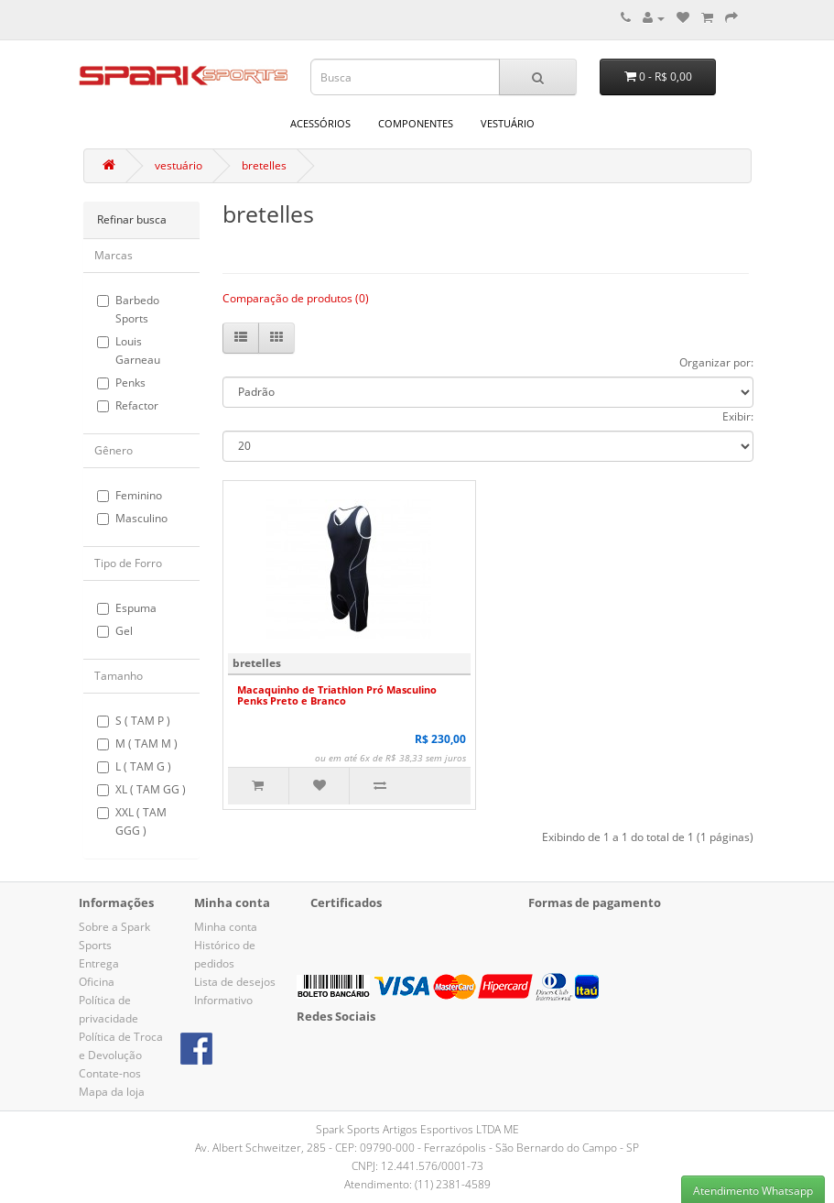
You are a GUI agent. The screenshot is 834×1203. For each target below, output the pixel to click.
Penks (121, 382)
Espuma (127, 608)
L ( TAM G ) (134, 766)
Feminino (129, 495)
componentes (415, 123)
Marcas (113, 255)
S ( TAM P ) (133, 720)
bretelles (264, 165)
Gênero (113, 450)
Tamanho (118, 676)
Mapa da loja (112, 1091)
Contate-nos (110, 1073)
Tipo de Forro (128, 563)
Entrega (99, 963)
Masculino (132, 518)
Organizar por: (716, 362)
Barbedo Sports (128, 309)
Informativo (223, 1000)
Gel (115, 631)
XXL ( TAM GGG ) (132, 821)
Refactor (127, 405)
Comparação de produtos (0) (295, 298)
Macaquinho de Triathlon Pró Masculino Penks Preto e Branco (337, 695)
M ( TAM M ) (137, 743)
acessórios (320, 123)
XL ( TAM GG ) (141, 789)
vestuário (508, 123)
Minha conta (225, 927)
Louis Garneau (128, 350)
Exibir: (737, 416)
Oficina (96, 982)
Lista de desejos (235, 982)
